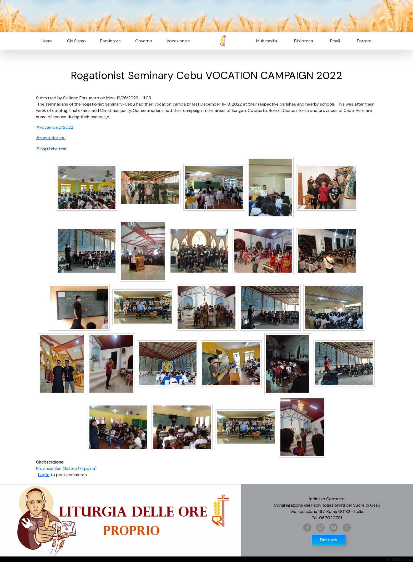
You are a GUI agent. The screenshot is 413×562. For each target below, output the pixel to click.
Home (47, 41)
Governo (143, 41)
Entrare (364, 41)
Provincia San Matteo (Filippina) (66, 468)
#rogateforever (51, 148)
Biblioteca (303, 41)
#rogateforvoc (51, 137)
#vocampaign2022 (54, 127)
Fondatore (110, 41)
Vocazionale (178, 41)
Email (333, 41)
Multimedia (266, 41)
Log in (43, 474)
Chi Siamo (76, 41)
